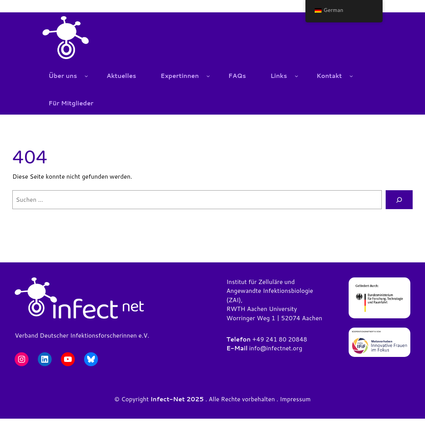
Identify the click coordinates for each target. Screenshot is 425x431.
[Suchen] (399, 199)
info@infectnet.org (275, 348)
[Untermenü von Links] (296, 76)
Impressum (295, 399)
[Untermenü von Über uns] (86, 76)
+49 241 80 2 (272, 339)
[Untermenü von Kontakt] (351, 76)
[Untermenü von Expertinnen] (208, 76)
